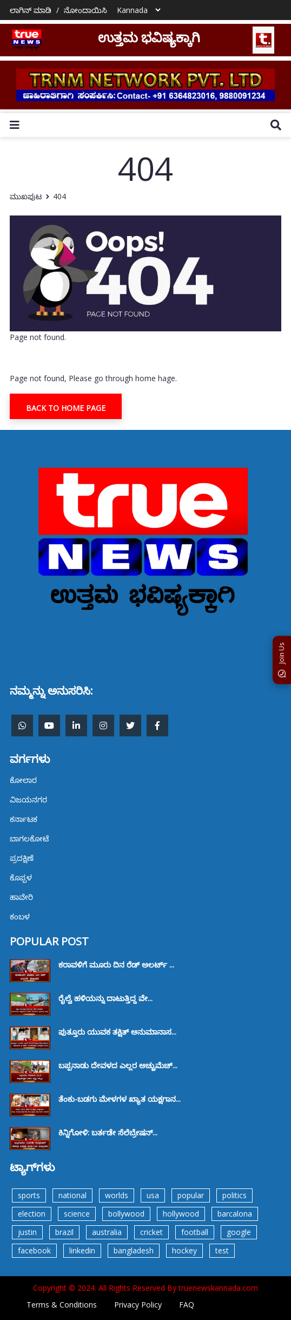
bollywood (126, 1213)
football (194, 1232)
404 (59, 196)
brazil (64, 1232)
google (239, 1232)
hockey (184, 1250)
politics (234, 1195)
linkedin (82, 1250)
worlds (116, 1195)
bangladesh (134, 1250)
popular (190, 1195)
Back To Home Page (65, 408)
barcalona (234, 1213)
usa (153, 1195)
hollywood (181, 1213)
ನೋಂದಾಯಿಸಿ (85, 10)
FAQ (186, 1304)
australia (107, 1232)
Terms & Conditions (62, 1304)
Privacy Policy (138, 1304)
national (72, 1195)
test (222, 1250)
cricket (151, 1232)
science (77, 1213)
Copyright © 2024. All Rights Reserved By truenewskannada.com (145, 1288)
